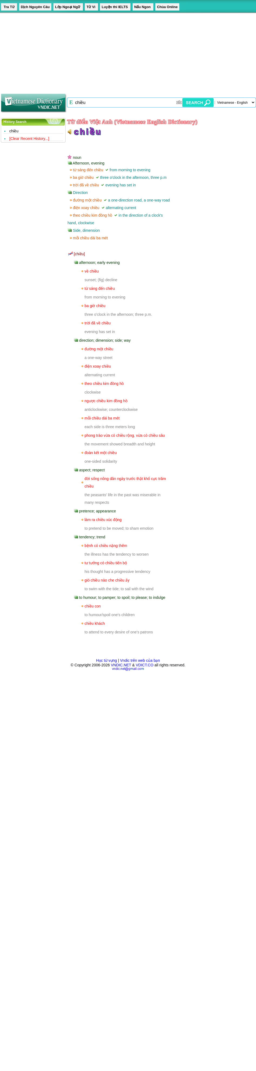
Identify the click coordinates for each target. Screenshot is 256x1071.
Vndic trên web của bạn (140, 660)
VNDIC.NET (121, 665)
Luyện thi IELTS (115, 7)
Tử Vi (91, 7)
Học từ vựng (106, 660)
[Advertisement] (83, 51)
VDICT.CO (144, 665)
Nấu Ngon (143, 7)
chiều (14, 131)
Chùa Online (167, 7)
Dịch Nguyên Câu (35, 7)
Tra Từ (9, 7)
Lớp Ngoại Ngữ (68, 7)
